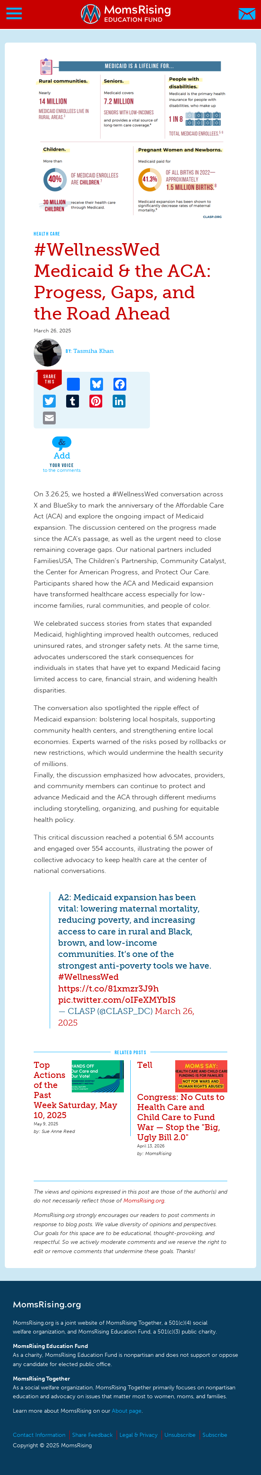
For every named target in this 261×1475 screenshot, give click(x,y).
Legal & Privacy (138, 1435)
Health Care (47, 234)
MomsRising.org (126, 14)
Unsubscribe (180, 1435)
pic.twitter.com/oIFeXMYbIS (117, 1000)
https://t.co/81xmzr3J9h (108, 988)
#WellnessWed (88, 977)
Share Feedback (92, 1435)
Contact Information (39, 1435)
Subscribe (214, 1435)
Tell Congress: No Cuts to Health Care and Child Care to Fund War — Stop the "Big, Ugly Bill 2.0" (181, 1101)
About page (127, 1410)
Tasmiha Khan (93, 351)
